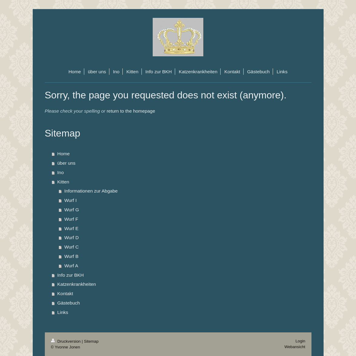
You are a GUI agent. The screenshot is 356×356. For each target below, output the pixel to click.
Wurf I (70, 200)
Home (63, 153)
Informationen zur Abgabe (91, 190)
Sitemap (91, 341)
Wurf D (71, 237)
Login (300, 341)
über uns (66, 163)
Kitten (63, 181)
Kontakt (65, 293)
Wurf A (71, 265)
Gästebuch (68, 302)
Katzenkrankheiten (76, 284)
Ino (60, 172)
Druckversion (66, 341)
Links (62, 312)
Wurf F (71, 219)
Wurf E (71, 228)
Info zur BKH (70, 275)
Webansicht (294, 346)
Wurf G (71, 209)
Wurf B (71, 256)
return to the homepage (131, 111)
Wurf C (71, 246)
